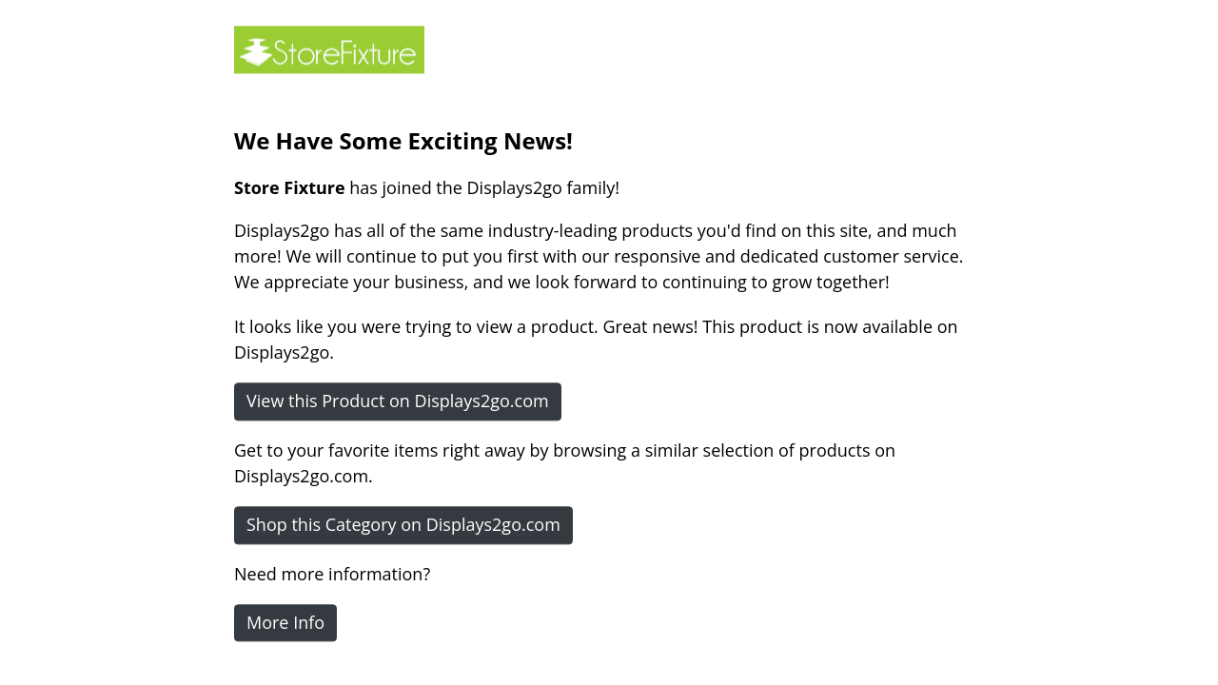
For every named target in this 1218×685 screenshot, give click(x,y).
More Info (285, 622)
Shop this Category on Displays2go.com (403, 524)
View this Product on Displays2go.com (397, 400)
